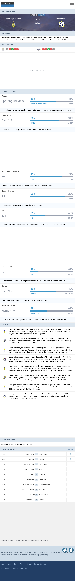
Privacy (22, 564)
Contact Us (38, 564)
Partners (10, 564)
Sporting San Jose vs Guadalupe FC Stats (18, 444)
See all (70, 449)
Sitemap (29, 564)
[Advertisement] (37, 71)
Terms (16, 564)
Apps (45, 564)
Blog (2, 564)
